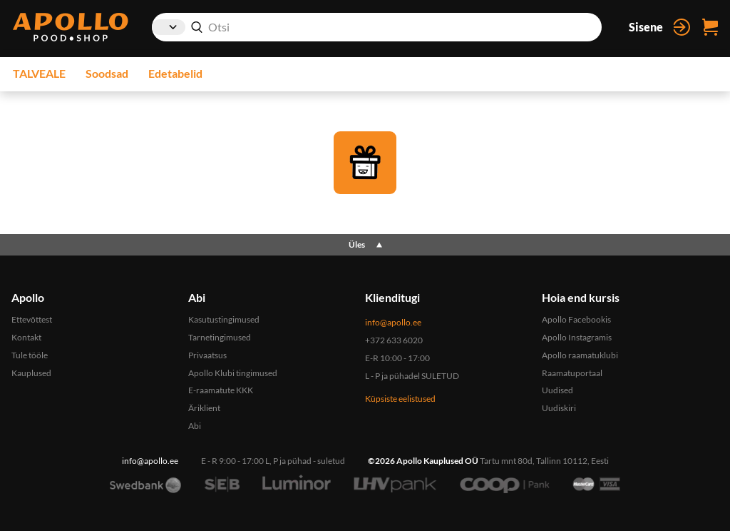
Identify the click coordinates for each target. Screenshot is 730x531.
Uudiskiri (559, 408)
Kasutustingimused (223, 319)
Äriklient (204, 408)
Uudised (557, 390)
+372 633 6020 (394, 340)
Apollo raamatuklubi (580, 355)
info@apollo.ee (393, 322)
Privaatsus (207, 355)
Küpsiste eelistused (400, 398)
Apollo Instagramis (577, 337)
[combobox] (377, 27)
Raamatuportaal (572, 373)
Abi (194, 425)
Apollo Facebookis (576, 319)
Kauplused (31, 373)
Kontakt (26, 337)
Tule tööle (29, 355)
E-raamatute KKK (220, 390)
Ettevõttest (31, 319)
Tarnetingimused (219, 337)
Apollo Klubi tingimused (232, 373)
